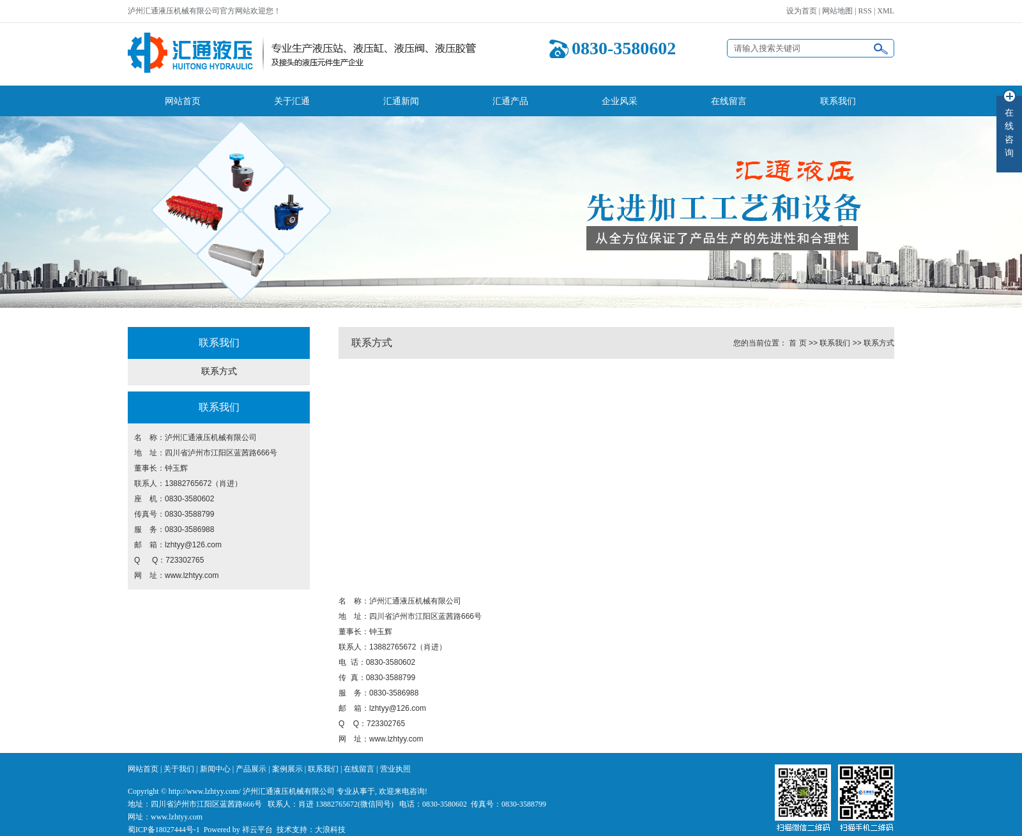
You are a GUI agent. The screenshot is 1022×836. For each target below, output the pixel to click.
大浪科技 (330, 829)
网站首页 (183, 101)
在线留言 (729, 101)
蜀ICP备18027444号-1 (164, 829)
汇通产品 (510, 101)
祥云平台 (257, 829)
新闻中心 (215, 768)
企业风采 (619, 101)
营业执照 (395, 768)
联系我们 (838, 101)
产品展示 (251, 768)
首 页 (797, 342)
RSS (865, 10)
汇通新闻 (401, 101)
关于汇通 (292, 101)
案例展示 (287, 768)
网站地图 (837, 10)
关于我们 (179, 768)
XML (885, 10)
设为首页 (801, 10)
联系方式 (219, 371)
